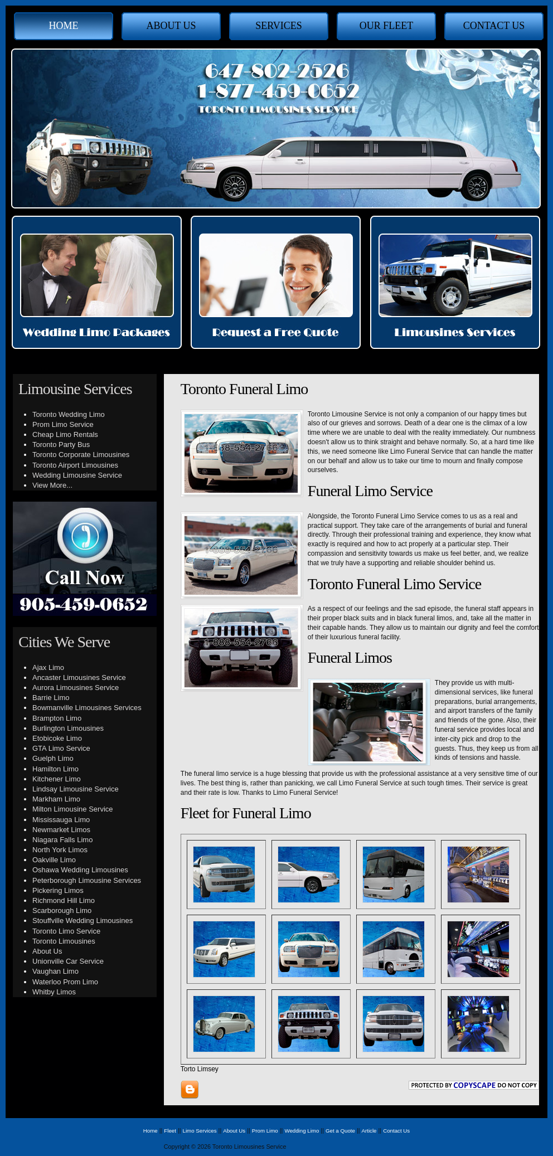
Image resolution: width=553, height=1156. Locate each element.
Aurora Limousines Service (75, 687)
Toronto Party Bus (61, 444)
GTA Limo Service (61, 748)
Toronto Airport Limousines (75, 465)
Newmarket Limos (61, 829)
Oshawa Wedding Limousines (80, 870)
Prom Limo (265, 1131)
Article (369, 1131)
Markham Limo (56, 799)
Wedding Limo (301, 1131)
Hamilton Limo (55, 769)
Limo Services (200, 1131)
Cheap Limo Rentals (65, 434)
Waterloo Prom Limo (65, 982)
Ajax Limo (48, 667)
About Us (171, 25)
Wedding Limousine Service (77, 475)
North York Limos (60, 850)
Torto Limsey (200, 1069)
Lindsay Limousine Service (75, 789)
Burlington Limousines (68, 728)
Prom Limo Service (63, 424)
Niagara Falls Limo (62, 840)
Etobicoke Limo (57, 738)
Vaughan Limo (55, 971)
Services (278, 25)
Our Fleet (387, 25)
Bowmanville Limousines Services (87, 707)
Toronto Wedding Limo (68, 414)
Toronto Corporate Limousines (80, 454)
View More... (52, 485)
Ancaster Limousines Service (79, 677)
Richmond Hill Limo (63, 900)
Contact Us (494, 25)
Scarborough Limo (61, 910)
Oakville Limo (54, 860)
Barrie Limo (50, 697)
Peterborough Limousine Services (86, 880)
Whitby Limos (54, 992)
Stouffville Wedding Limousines (82, 920)
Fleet (170, 1131)
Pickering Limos (58, 890)
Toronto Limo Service (66, 931)
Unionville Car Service (68, 961)
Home (64, 25)
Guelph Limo (53, 758)
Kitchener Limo (56, 779)
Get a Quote (340, 1131)
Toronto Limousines (63, 941)
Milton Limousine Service (72, 809)
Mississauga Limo (61, 819)
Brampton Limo (56, 718)
